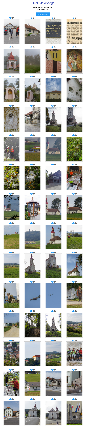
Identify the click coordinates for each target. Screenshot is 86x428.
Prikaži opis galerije (43, 14)
